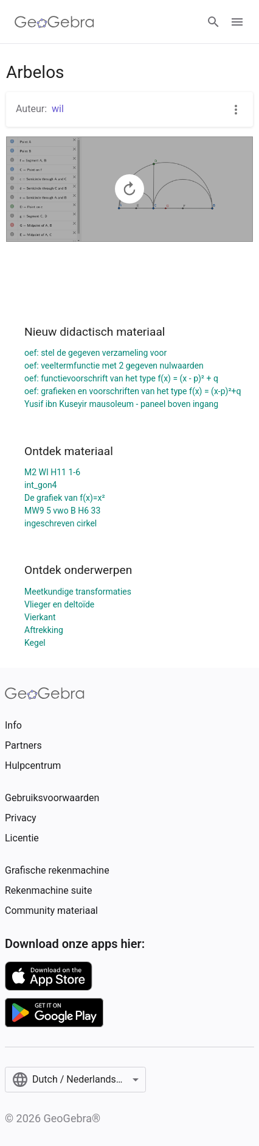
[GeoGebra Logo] (54, 22)
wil (58, 109)
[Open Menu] (237, 22)
